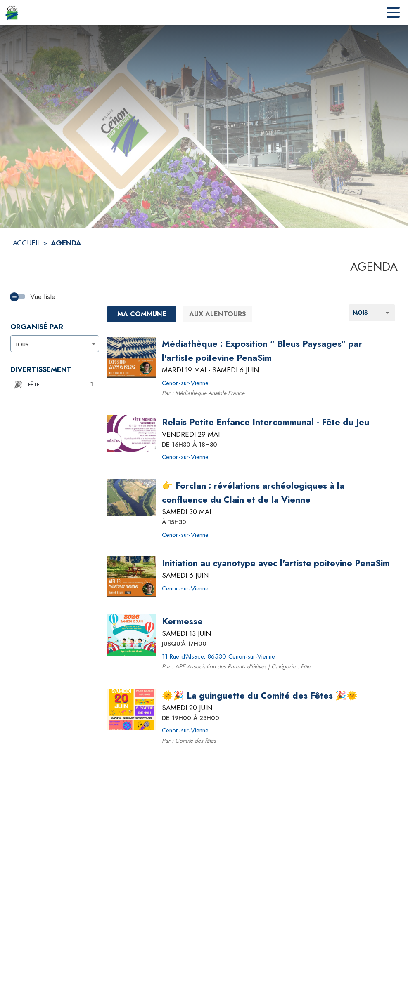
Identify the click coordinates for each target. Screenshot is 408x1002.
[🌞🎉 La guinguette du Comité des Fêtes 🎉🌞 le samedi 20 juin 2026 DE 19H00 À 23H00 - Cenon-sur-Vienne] (260, 696)
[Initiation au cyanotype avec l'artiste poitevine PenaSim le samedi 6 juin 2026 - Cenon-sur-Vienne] (276, 563)
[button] (52, 384)
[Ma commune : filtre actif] (142, 314)
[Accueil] (11, 12)
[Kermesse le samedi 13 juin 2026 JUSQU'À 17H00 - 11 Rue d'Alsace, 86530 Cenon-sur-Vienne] (182, 621)
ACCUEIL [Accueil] (26, 243)
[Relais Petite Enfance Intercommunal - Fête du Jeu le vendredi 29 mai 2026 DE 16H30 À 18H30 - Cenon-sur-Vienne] (265, 422)
